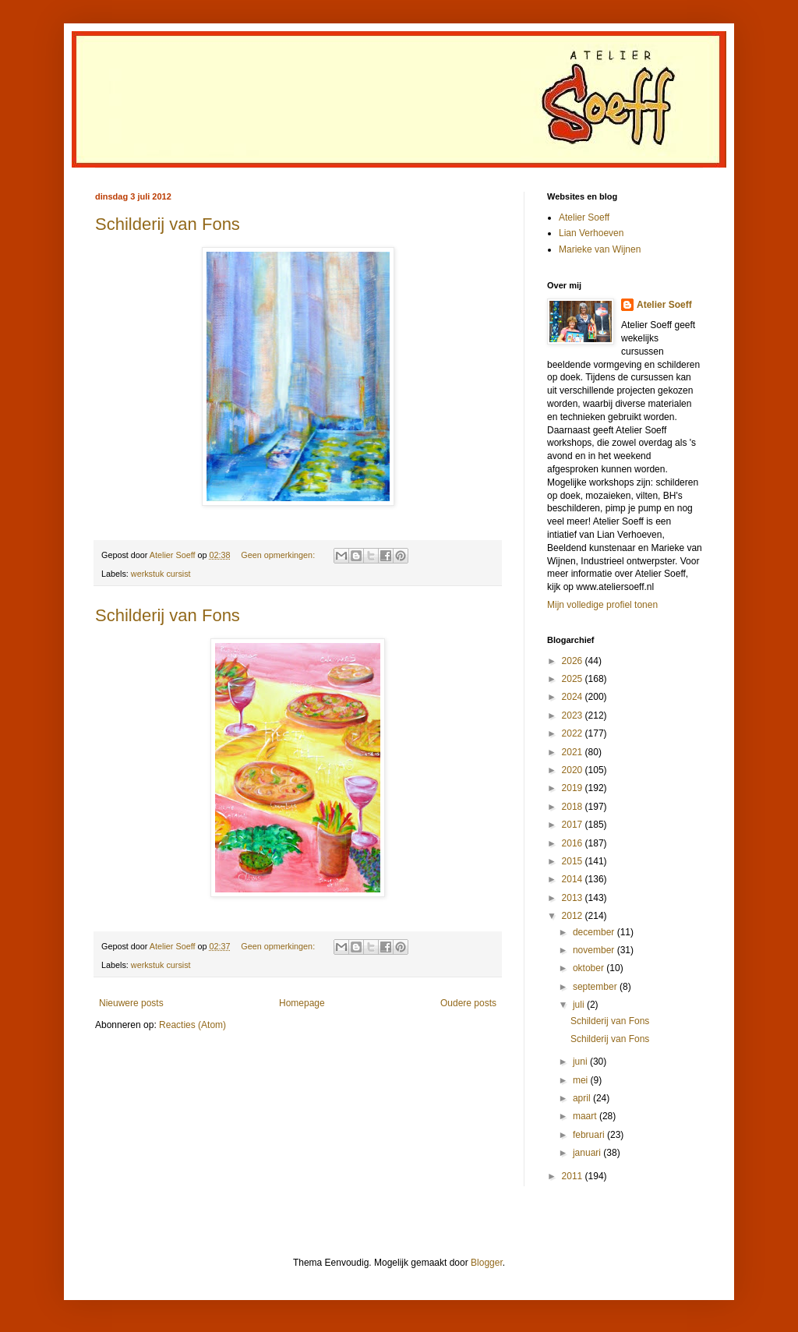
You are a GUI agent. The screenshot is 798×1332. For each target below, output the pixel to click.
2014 (573, 879)
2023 (573, 715)
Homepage (302, 1003)
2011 (573, 1176)
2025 (573, 678)
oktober (589, 968)
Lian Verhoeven (591, 233)
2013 (573, 897)
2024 (573, 696)
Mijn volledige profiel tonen (602, 604)
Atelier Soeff (584, 217)
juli (580, 1004)
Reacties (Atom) (192, 1024)
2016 (573, 843)
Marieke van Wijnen (600, 249)
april (583, 1098)
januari (588, 1152)
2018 (573, 806)
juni (581, 1061)
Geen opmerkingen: (279, 555)
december (595, 932)
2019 (573, 788)
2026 (573, 660)
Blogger (487, 1262)
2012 (573, 915)
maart (586, 1116)
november (595, 950)
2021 (573, 752)
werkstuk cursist (161, 573)
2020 (573, 770)
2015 (573, 861)
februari (590, 1134)
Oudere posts (468, 1003)
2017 (573, 824)
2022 (573, 733)
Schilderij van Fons (167, 224)
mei (582, 1080)
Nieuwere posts (131, 1003)
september (596, 986)
